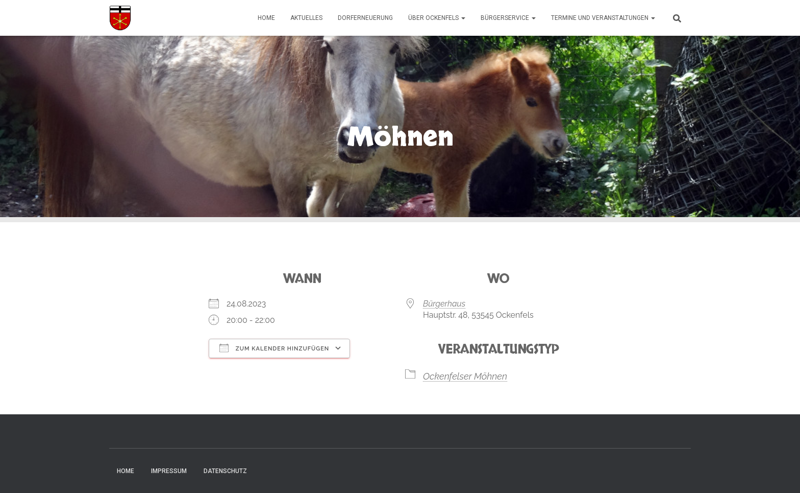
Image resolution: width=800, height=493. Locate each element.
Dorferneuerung (365, 17)
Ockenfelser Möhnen (465, 376)
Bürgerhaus (444, 304)
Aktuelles (306, 17)
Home (266, 17)
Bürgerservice (508, 17)
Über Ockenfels (436, 17)
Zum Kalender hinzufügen (274, 348)
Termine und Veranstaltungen (603, 17)
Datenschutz (225, 471)
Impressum (169, 471)
